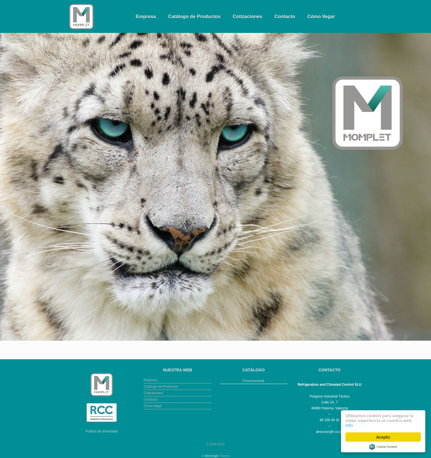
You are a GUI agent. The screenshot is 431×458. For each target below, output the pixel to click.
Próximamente (253, 381)
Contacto (284, 16)
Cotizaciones (247, 16)
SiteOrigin (211, 455)
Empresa (146, 16)
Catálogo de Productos (194, 16)
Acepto (383, 437)
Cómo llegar (321, 16)
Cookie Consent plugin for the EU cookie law (383, 447)
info (349, 425)
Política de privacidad (101, 431)
